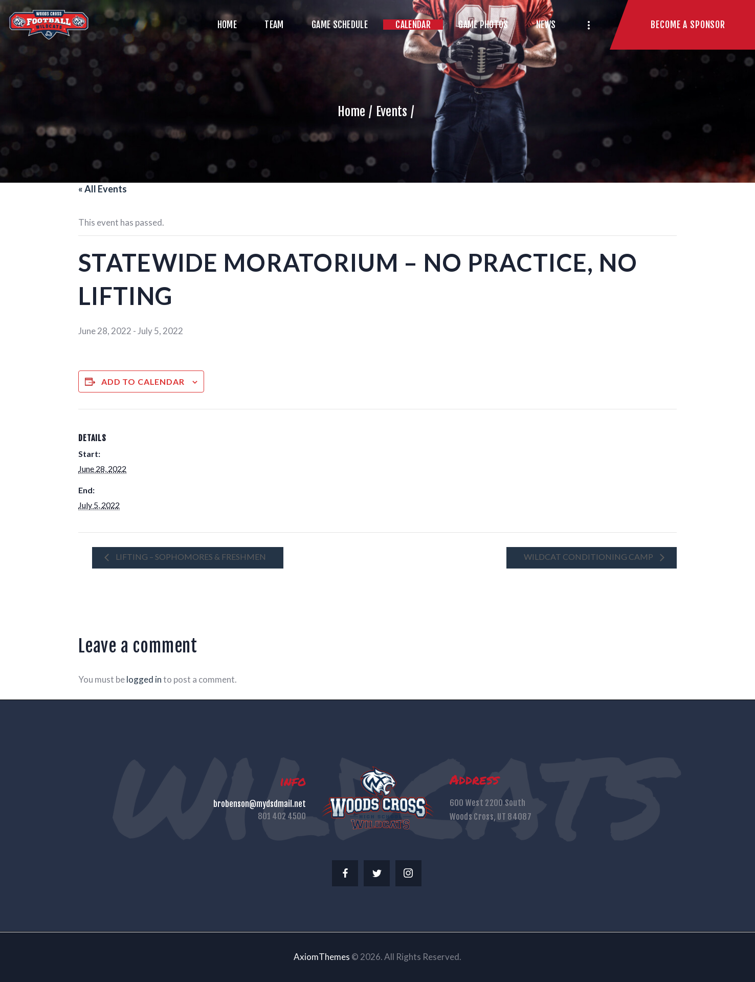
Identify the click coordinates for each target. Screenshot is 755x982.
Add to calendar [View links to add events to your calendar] (143, 381)
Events (391, 111)
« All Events (102, 188)
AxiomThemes (322, 956)
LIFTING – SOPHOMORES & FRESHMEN (190, 556)
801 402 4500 (282, 816)
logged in (144, 679)
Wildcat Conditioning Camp (589, 556)
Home (351, 111)
